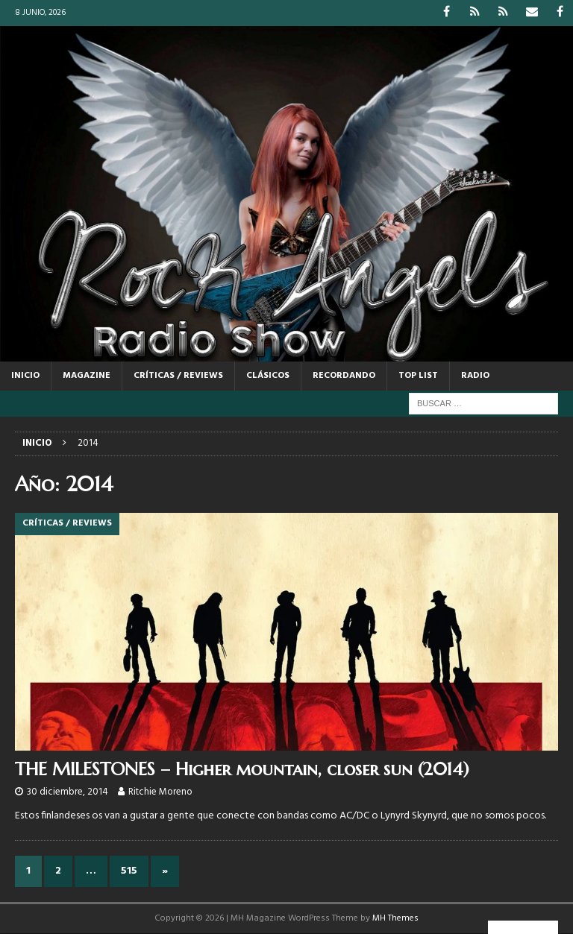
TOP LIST (418, 375)
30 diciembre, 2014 (67, 792)
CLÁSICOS (267, 375)
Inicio (25, 375)
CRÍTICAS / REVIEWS (178, 375)
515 (129, 871)
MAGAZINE (86, 375)
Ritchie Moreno (160, 792)
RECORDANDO (344, 375)
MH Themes (395, 918)
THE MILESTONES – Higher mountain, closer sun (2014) (242, 769)
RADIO (475, 375)
